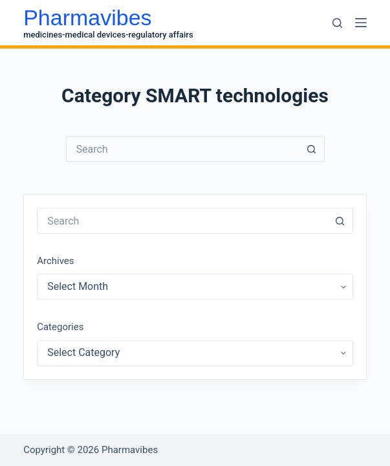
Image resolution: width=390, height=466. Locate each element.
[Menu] (361, 22)
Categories (60, 327)
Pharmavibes (87, 17)
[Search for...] (182, 149)
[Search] (337, 23)
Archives (55, 261)
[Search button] (312, 149)
